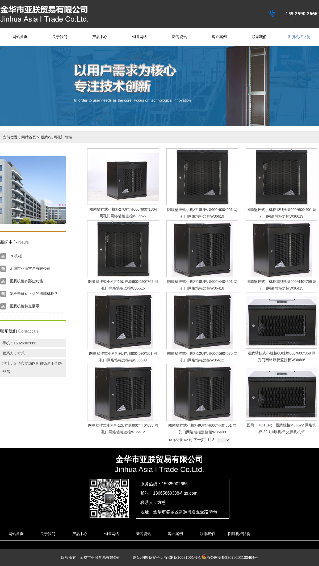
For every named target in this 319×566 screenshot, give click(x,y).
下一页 (199, 440)
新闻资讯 (179, 37)
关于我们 (59, 37)
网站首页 (19, 37)
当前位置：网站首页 (19, 137)
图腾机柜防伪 (299, 37)
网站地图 (138, 557)
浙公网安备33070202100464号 (230, 557)
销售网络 (139, 37)
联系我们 (259, 37)
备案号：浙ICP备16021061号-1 (175, 557)
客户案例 (219, 37)
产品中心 (99, 37)
